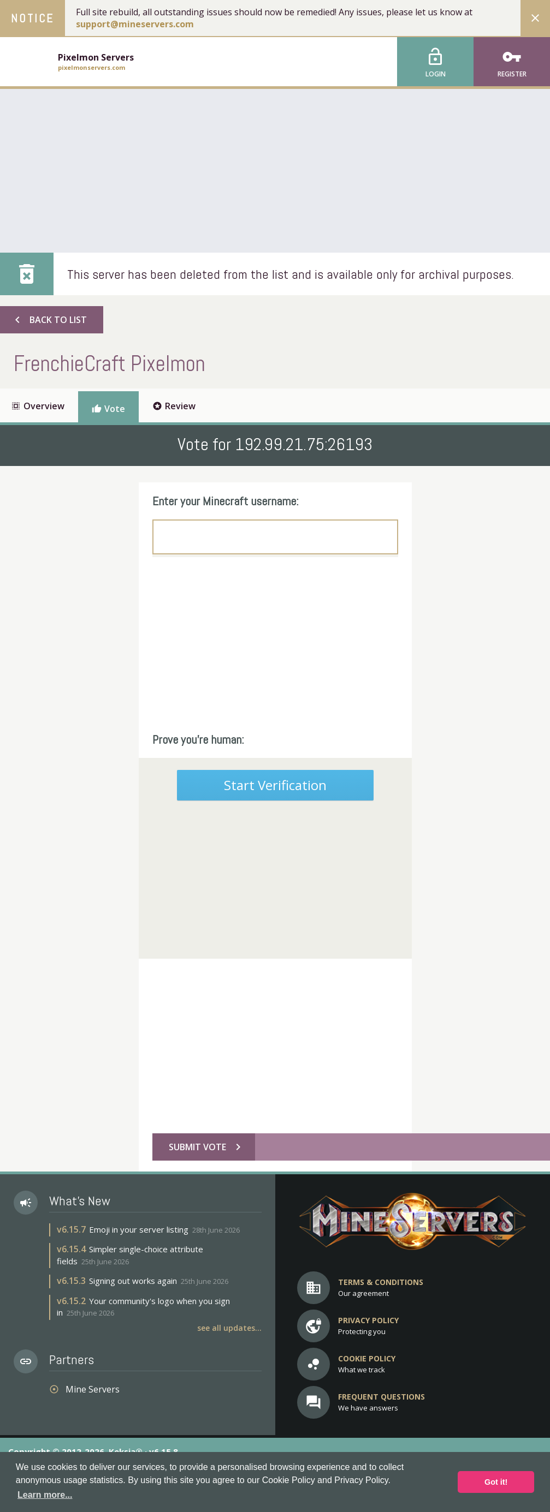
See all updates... (229, 1328)
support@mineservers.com (135, 24)
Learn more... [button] (44, 1494)
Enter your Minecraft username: (225, 501)
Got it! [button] (495, 1482)
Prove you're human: (198, 739)
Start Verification (275, 785)
